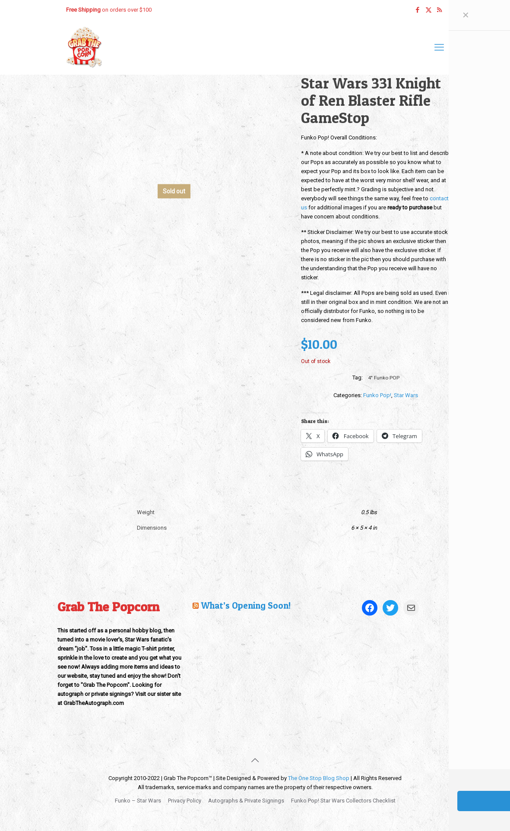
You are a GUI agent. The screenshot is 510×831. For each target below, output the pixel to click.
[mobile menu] (439, 47)
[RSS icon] (439, 10)
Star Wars (406, 395)
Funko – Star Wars (138, 800)
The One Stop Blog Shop (318, 778)
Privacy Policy (184, 800)
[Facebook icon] (418, 10)
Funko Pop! (377, 395)
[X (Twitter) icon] (428, 10)
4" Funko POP (383, 378)
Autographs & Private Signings (246, 800)
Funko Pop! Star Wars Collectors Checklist (343, 800)
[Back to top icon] (255, 760)
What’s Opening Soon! (246, 605)
